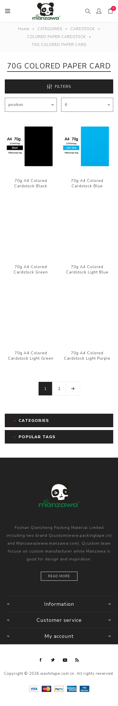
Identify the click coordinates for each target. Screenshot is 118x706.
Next (73, 388)
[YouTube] (65, 660)
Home (23, 29)
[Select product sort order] (31, 105)
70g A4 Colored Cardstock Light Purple (87, 355)
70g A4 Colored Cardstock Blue (87, 183)
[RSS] (77, 660)
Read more (59, 576)
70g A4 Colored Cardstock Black (30, 183)
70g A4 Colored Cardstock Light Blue (87, 269)
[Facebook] (40, 660)
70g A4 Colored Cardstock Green (31, 269)
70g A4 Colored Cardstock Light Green (31, 355)
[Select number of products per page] (87, 105)
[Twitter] (52, 660)
